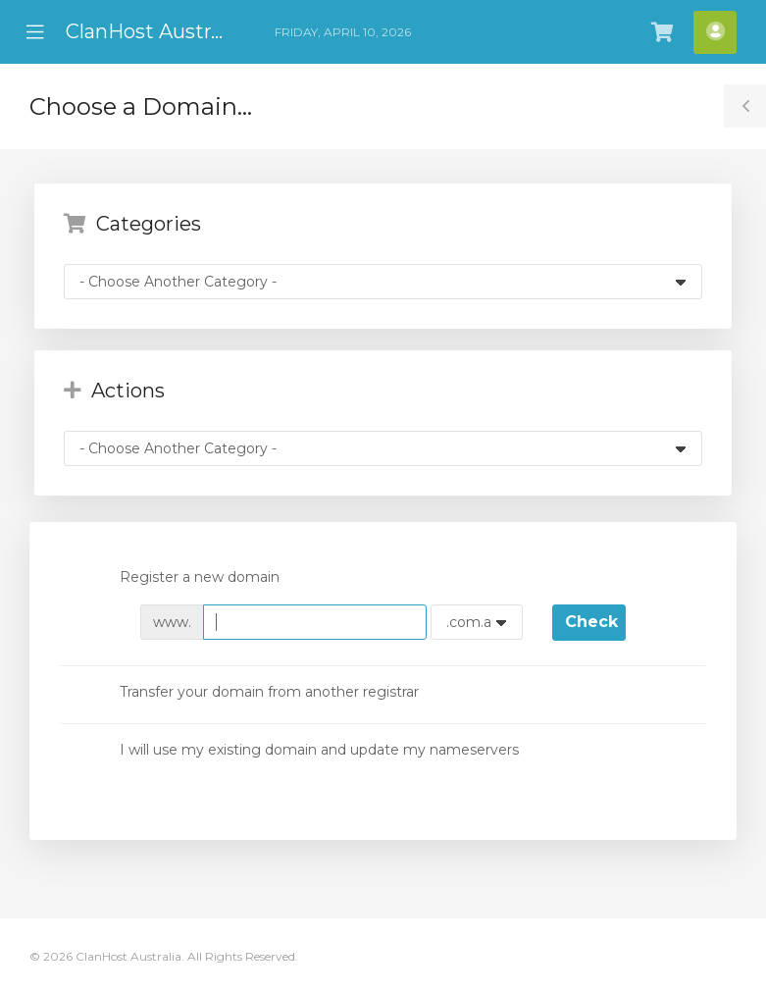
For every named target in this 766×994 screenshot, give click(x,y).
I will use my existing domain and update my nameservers (303, 750)
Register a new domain (184, 579)
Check (591, 621)
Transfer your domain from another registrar (253, 693)
